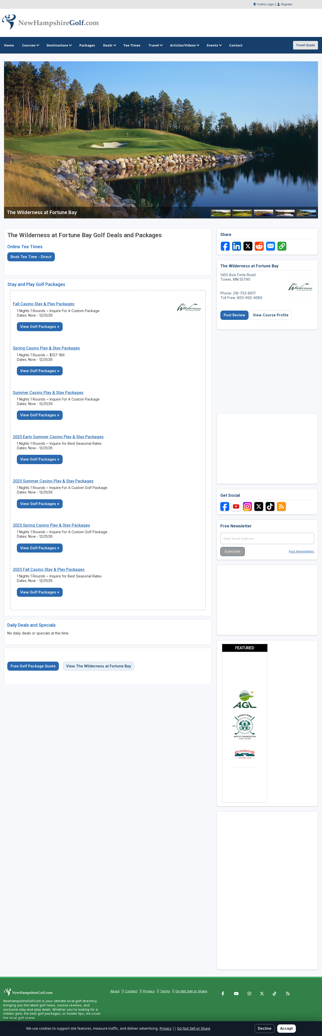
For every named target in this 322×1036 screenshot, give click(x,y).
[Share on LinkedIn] (236, 246)
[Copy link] (281, 246)
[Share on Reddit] (259, 246)
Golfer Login (265, 4)
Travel (155, 45)
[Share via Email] (270, 246)
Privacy (149, 991)
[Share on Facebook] (225, 246)
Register (286, 4)
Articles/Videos (184, 45)
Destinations (59, 45)
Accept (286, 1028)
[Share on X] (248, 246)
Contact (131, 991)
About (114, 991)
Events (214, 45)
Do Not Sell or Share (191, 991)
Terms (165, 991)
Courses (30, 45)
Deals (109, 45)
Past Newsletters (301, 551)
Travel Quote (305, 45)
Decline (264, 1028)
